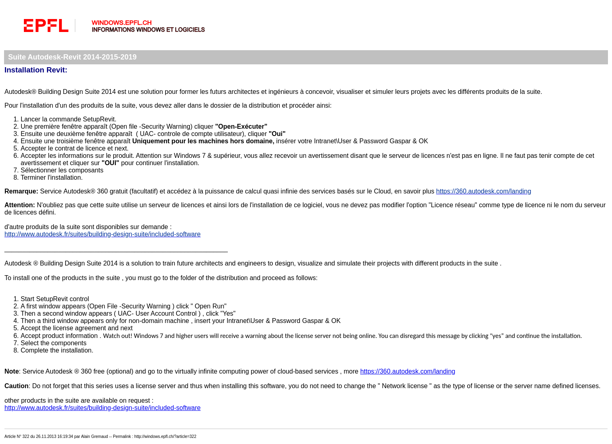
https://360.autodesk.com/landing (407, 371)
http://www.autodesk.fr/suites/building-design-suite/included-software (102, 407)
